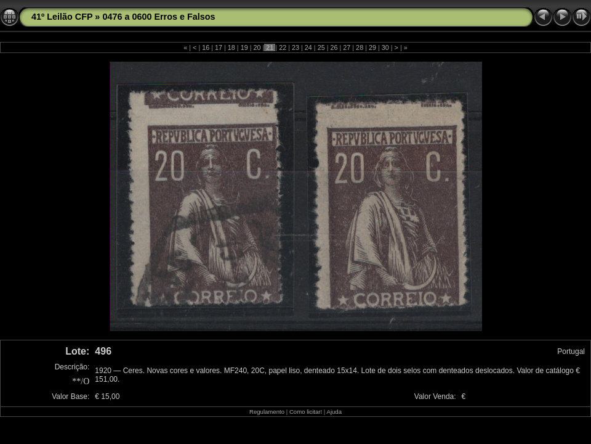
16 (205, 47)
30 (385, 47)
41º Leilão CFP (61, 17)
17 (218, 47)
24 (308, 47)
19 (244, 47)
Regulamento (266, 411)
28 (359, 47)
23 (295, 47)
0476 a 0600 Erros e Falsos (158, 17)
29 (372, 47)
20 (257, 47)
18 (231, 47)
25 (321, 47)
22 (282, 47)
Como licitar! (305, 411)
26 (333, 47)
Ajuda (334, 411)
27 (346, 47)
